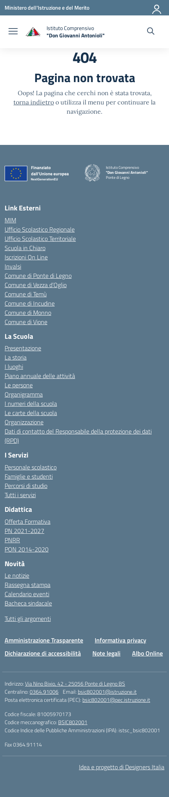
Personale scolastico (31, 467)
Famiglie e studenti (29, 476)
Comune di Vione (26, 321)
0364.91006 (44, 692)
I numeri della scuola (31, 403)
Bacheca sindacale (28, 603)
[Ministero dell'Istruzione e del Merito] (47, 7)
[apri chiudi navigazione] (13, 32)
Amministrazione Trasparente (44, 640)
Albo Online (147, 653)
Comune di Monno (28, 312)
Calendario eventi (27, 594)
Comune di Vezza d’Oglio (36, 284)
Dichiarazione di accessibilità (43, 653)
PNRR (12, 540)
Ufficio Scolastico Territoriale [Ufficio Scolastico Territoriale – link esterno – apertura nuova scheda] (40, 238)
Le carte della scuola (31, 412)
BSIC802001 (72, 722)
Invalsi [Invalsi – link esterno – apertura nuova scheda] (13, 266)
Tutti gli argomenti (28, 618)
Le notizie (17, 575)
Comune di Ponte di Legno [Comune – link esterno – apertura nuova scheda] (38, 275)
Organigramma (24, 394)
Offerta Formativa (27, 521)
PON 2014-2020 (27, 549)
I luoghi (14, 366)
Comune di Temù (26, 294)
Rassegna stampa (27, 584)
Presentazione (23, 348)
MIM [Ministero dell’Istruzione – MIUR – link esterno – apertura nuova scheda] (10, 220)
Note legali (106, 653)
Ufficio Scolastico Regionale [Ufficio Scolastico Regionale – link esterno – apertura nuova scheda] (40, 229)
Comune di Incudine (30, 303)
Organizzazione (24, 422)
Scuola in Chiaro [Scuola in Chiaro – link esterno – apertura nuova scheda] (25, 247)
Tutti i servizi (20, 494)
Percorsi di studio (26, 485)
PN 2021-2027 (24, 530)
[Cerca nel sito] (151, 32)
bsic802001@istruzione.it (107, 692)
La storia (16, 357)
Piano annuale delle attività (40, 375)
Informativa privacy (120, 640)
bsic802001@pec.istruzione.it (116, 700)
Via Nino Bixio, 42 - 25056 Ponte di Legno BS (75, 683)
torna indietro (33, 102)
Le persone (19, 385)
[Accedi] (157, 7)
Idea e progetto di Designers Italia (121, 767)
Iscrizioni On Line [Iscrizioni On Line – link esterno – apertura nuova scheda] (26, 257)
